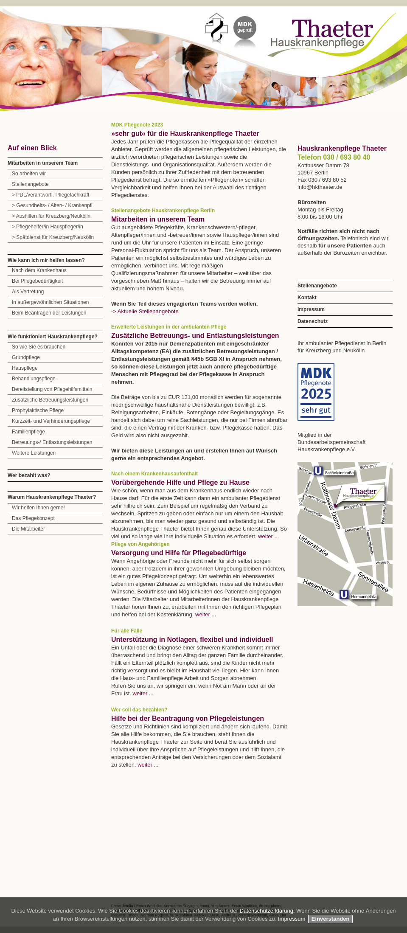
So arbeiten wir (29, 174)
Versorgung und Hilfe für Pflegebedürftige (178, 552)
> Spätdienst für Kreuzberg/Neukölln (53, 237)
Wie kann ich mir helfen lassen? (46, 260)
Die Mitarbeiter (28, 529)
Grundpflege (26, 357)
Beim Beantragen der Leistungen (49, 313)
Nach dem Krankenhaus (39, 270)
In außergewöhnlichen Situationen (50, 302)
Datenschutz (313, 321)
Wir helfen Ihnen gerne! (38, 508)
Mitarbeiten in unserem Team (43, 163)
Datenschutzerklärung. (268, 911)
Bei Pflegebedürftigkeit (37, 281)
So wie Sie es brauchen (38, 347)
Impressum (311, 309)
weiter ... (268, 536)
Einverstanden (331, 919)
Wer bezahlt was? (29, 475)
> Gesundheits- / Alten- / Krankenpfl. (53, 205)
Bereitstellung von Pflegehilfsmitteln (52, 389)
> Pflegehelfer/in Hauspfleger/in (47, 227)
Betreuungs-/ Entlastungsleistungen (52, 442)
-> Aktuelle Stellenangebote (145, 311)
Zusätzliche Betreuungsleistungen (50, 400)
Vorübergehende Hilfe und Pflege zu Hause (180, 482)
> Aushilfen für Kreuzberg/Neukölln (51, 216)
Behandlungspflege (34, 379)
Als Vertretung (28, 292)
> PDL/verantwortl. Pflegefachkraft (50, 195)
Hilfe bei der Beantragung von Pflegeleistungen (187, 718)
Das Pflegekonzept (33, 518)
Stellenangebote (30, 184)
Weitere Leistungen (34, 453)
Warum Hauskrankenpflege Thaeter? (52, 497)
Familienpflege (28, 432)
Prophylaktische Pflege (38, 410)
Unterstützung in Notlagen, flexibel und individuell (192, 639)
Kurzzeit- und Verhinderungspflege (51, 421)
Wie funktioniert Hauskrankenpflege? (53, 337)
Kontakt (307, 298)
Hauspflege (25, 368)
